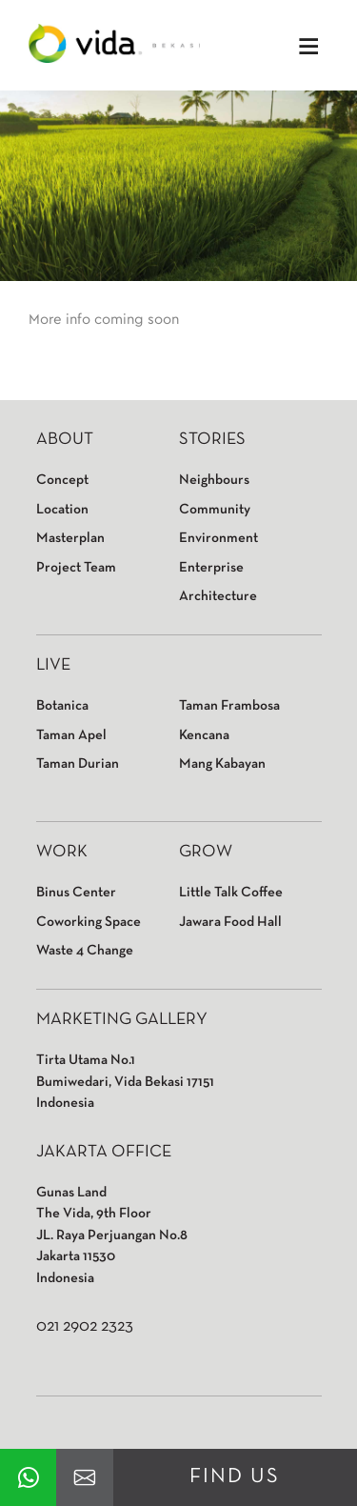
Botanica (62, 706)
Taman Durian (77, 764)
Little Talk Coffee (231, 892)
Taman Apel (71, 735)
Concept (62, 480)
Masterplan (70, 538)
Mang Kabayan (222, 764)
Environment (218, 538)
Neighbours (214, 480)
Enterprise (211, 567)
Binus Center (76, 892)
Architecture (218, 596)
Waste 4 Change (84, 950)
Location (62, 509)
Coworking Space (88, 922)
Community (214, 509)
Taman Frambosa (229, 706)
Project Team (76, 567)
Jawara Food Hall (230, 922)
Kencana (204, 735)
